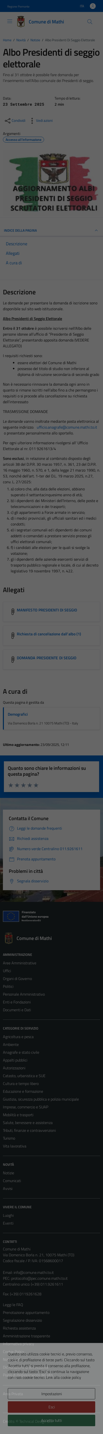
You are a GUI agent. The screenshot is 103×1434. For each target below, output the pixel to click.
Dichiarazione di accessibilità (25, 1367)
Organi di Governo (17, 978)
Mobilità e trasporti (18, 1115)
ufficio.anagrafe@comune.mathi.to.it (67, 427)
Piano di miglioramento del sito (28, 1375)
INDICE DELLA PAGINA (51, 230)
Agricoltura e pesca (18, 1037)
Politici (8, 986)
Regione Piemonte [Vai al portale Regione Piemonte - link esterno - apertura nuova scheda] (18, 6)
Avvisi (7, 1188)
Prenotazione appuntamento (26, 1312)
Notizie (8, 1173)
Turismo (9, 1138)
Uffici (7, 971)
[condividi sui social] (14, 121)
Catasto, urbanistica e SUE (24, 1076)
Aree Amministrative (19, 963)
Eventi (8, 1223)
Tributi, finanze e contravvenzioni (29, 1130)
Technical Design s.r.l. (36, 1421)
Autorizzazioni (14, 1068)
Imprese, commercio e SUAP (25, 1107)
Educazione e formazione (23, 1091)
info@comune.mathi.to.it (34, 1272)
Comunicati (12, 1181)
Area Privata (13, 1394)
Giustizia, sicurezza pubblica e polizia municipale (41, 1099)
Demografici (18, 714)
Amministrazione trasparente (26, 1336)
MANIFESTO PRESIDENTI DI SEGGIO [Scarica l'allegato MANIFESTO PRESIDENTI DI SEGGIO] (47, 610)
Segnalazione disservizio (22, 1320)
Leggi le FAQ (13, 1305)
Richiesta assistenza (19, 1328)
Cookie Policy (13, 1351)
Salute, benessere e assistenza (28, 1122)
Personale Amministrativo (24, 994)
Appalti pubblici (15, 1060)
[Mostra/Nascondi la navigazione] (10, 21)
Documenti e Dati (17, 1010)
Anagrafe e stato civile (21, 1052)
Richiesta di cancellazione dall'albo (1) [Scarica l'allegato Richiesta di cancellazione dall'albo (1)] (49, 634)
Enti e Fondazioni (17, 1002)
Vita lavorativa (14, 1146)
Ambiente (11, 1044)
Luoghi (8, 1215)
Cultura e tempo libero (21, 1083)
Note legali (11, 1359)
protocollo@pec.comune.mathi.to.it (39, 1278)
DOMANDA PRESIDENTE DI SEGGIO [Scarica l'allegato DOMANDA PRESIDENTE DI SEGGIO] (46, 658)
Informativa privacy (18, 1344)
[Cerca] (90, 22)
